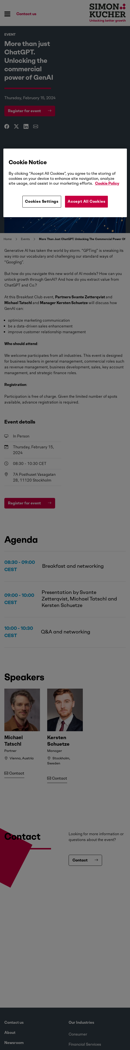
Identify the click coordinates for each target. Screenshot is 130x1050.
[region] (65, 183)
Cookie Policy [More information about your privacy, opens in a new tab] (107, 183)
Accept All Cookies (86, 201)
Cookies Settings (41, 201)
